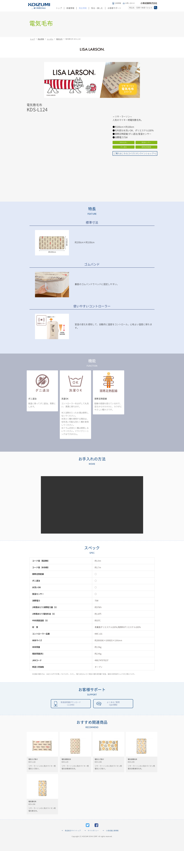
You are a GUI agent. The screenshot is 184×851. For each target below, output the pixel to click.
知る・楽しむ (97, 8)
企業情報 (118, 3)
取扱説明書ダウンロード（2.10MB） (70, 703)
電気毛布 (59, 39)
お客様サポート (114, 8)
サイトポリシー (93, 840)
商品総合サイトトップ (73, 840)
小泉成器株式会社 (149, 3)
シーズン (50, 39)
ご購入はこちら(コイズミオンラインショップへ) (135, 153)
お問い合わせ (130, 3)
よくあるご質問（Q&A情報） (113, 703)
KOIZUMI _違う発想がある (39, 6)
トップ (59, 8)
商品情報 (83, 8)
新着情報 (70, 8)
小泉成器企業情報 (112, 840)
